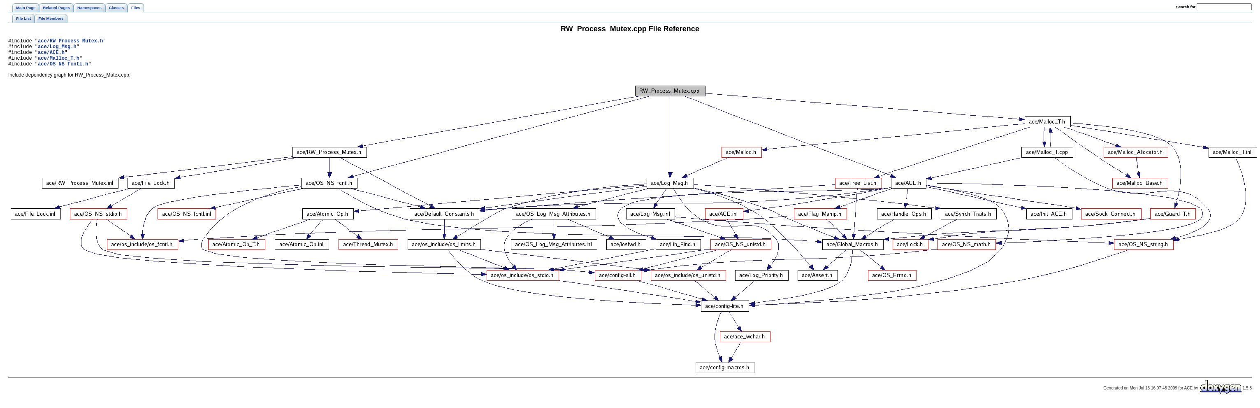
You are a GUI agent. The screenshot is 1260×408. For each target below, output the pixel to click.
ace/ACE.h (51, 55)
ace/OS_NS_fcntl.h (63, 69)
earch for (1186, 7)
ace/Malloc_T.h (58, 62)
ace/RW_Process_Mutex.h (70, 41)
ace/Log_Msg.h (57, 48)
